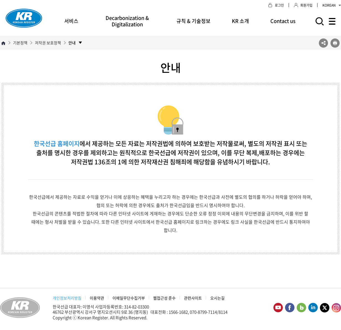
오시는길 (217, 298)
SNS (323, 43)
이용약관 (97, 298)
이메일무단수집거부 (128, 298)
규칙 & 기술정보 (193, 21)
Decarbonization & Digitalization (127, 21)
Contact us (283, 21)
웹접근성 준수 (164, 298)
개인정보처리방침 (67, 298)
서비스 (71, 21)
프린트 (335, 43)
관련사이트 (193, 298)
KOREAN (331, 5)
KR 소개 (240, 21)
